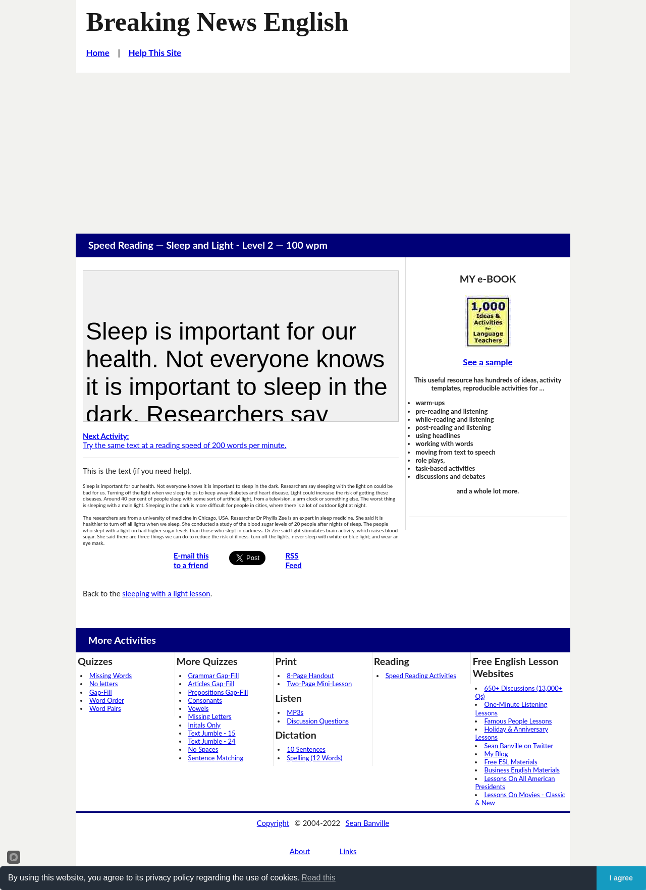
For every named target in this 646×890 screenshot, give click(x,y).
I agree (621, 878)
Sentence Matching (216, 758)
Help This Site (155, 52)
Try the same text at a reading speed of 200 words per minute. (184, 440)
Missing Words (110, 676)
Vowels (198, 708)
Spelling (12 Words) (314, 758)
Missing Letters (210, 716)
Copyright (273, 822)
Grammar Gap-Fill (213, 676)
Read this (318, 877)
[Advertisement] (323, 148)
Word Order (106, 700)
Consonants (205, 700)
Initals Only (204, 725)
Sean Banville (368, 822)
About (300, 851)
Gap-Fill (100, 692)
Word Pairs (105, 708)
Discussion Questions (318, 721)
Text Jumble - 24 (212, 741)
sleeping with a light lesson (166, 593)
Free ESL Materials (510, 762)
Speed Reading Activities (421, 676)
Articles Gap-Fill (211, 684)
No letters (103, 684)
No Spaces (203, 749)
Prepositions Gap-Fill (218, 692)
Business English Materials (521, 770)
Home (98, 52)
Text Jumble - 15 (212, 733)
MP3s (295, 712)
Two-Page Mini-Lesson (319, 684)
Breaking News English (217, 21)
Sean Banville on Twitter (518, 746)
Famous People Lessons (518, 721)
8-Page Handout (310, 676)
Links (348, 851)
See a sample (487, 362)
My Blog (496, 754)
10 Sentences (306, 749)
